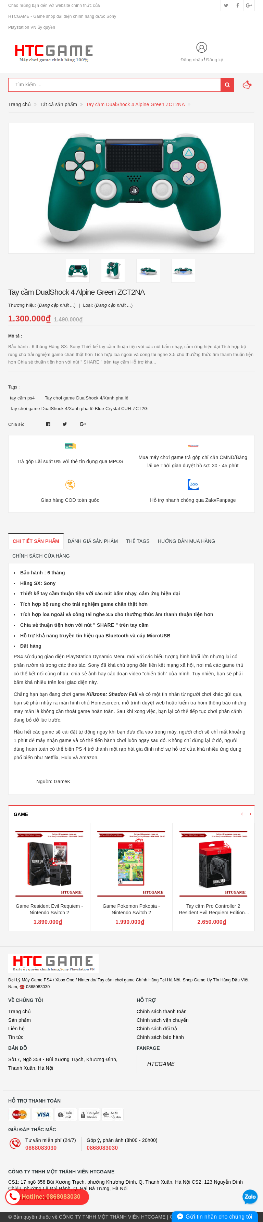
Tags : (14, 387)
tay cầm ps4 (22, 397)
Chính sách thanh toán (162, 1011)
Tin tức (15, 1037)
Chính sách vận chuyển (163, 1020)
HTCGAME (161, 1064)
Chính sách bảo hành (160, 1037)
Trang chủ (19, 1011)
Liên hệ (16, 1028)
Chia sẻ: (16, 424)
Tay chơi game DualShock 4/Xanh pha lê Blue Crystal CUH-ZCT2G (79, 408)
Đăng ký (214, 59)
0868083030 (41, 1148)
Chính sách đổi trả (157, 1028)
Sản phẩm (19, 1020)
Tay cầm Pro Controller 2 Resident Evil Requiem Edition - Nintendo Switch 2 (213, 912)
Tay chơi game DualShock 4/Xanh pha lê (86, 397)
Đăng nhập (191, 59)
